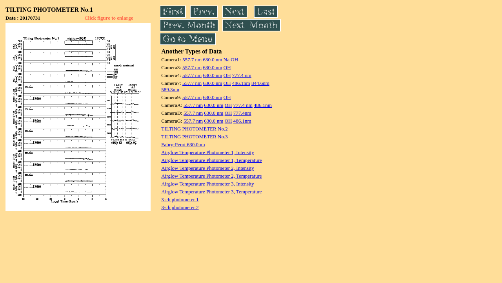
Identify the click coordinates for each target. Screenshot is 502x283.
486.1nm (241, 83)
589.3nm (170, 89)
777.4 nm (241, 75)
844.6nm (260, 83)
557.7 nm (192, 59)
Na (226, 59)
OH (234, 59)
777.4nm (242, 113)
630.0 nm (212, 59)
